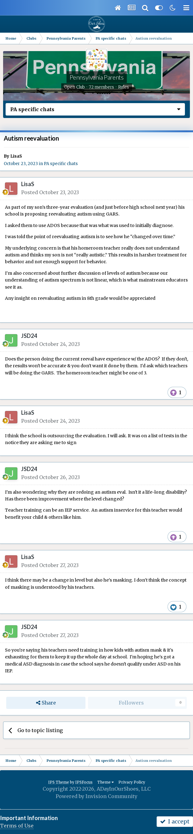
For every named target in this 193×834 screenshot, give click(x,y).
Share (46, 703)
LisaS (16, 156)
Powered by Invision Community (96, 796)
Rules (123, 87)
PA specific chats (61, 163)
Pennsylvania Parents (97, 77)
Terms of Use (17, 826)
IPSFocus (84, 782)
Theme (105, 782)
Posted (50, 192)
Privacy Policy (131, 782)
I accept (175, 821)
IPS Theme (58, 782)
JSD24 (29, 335)
